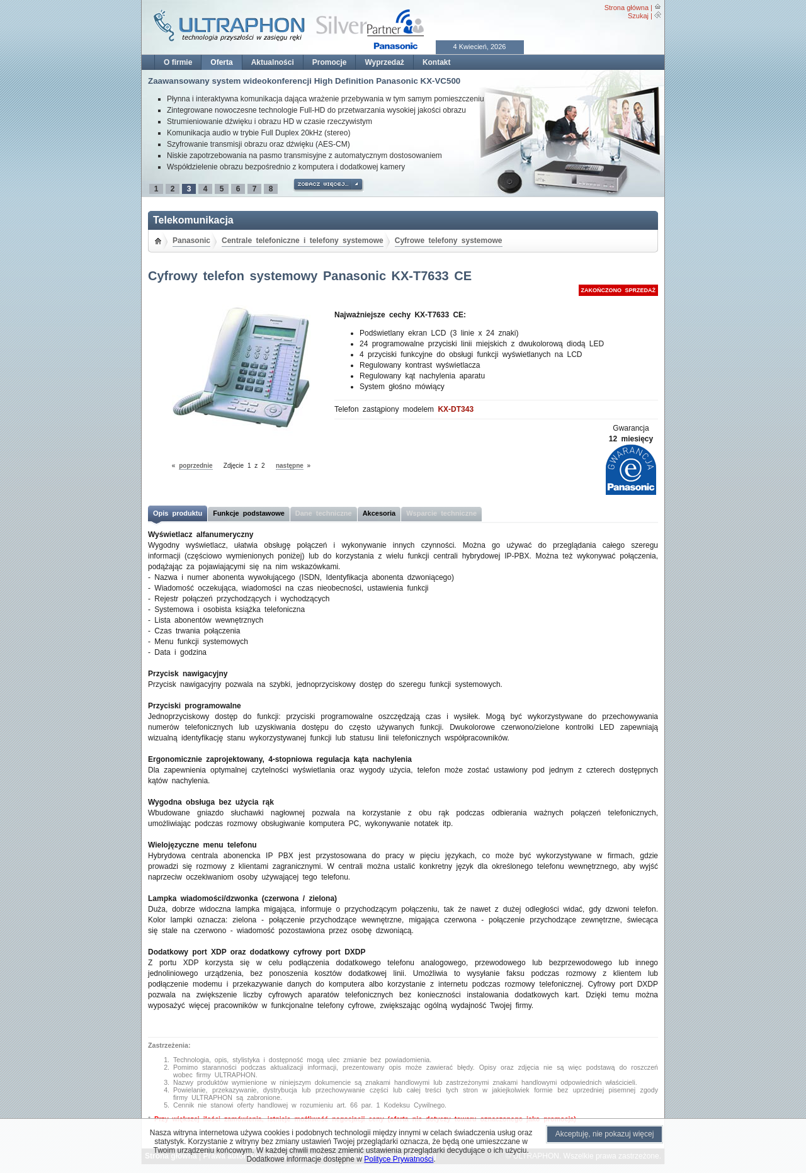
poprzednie (195, 465)
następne (290, 465)
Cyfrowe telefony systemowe (448, 240)
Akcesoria (379, 513)
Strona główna (626, 7)
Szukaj (638, 16)
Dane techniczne (323, 513)
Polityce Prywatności (398, 1159)
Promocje (329, 62)
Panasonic (191, 240)
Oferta (221, 62)
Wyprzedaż (384, 62)
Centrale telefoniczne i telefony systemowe (302, 240)
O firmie (178, 62)
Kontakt (437, 62)
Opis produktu (177, 513)
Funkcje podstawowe (249, 513)
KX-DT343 (456, 409)
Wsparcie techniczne (441, 513)
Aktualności (272, 62)
